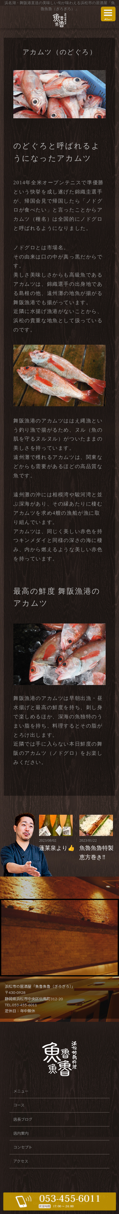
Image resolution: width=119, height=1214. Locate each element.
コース (18, 1105)
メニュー (21, 1091)
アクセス (20, 1161)
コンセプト (22, 1147)
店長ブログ (22, 1119)
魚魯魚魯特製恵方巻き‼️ (98, 849)
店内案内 (21, 1133)
